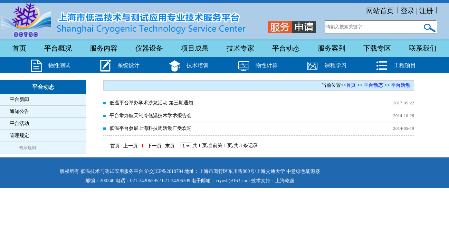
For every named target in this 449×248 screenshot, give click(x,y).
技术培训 (198, 65)
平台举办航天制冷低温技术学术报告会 (150, 115)
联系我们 (423, 48)
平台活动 (19, 123)
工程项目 (405, 65)
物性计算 (267, 65)
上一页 (130, 145)
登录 (407, 10)
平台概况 (58, 48)
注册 (426, 10)
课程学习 (336, 65)
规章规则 (27, 147)
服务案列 (331, 48)
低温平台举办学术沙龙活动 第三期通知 (151, 102)
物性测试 (59, 65)
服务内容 (103, 48)
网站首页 (380, 10)
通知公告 (19, 111)
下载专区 (377, 48)
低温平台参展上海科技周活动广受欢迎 (150, 128)
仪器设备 (149, 48)
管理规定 (19, 135)
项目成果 (195, 48)
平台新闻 (19, 99)
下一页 (154, 145)
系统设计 (128, 65)
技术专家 (240, 48)
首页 (19, 48)
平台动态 (286, 48)
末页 (170, 145)
